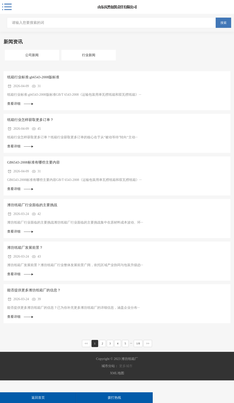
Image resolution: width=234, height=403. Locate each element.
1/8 (138, 343)
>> (147, 343)
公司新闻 (32, 55)
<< (86, 343)
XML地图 (117, 373)
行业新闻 (88, 55)
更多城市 (125, 366)
